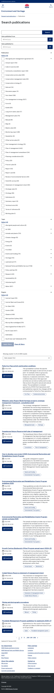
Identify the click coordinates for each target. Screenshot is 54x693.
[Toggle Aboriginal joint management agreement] (51, 58)
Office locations (32, 663)
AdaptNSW (4, 653)
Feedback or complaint (34, 668)
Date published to (7, 44)
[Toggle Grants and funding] (51, 253)
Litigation (30, 650)
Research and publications (8, 16)
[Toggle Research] (51, 274)
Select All (4, 56)
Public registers (32, 658)
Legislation (31, 648)
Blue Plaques (5, 658)
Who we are (4, 663)
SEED (3, 655)
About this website (7, 661)
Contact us (31, 661)
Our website (4, 666)
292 (34, 637)
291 (31, 637)
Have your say (31, 666)
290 (28, 637)
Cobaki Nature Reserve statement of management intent (23, 573)
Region (3, 292)
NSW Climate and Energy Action (10, 648)
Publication (5, 53)
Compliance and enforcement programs (38, 653)
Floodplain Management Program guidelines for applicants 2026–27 (26, 621)
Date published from (8, 36)
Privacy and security (6, 668)
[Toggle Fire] (51, 249)
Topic (3, 219)
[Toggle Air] (51, 229)
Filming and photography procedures (15, 602)
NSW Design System (12, 689)
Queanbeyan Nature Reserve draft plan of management (22, 431)
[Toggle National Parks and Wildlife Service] (51, 266)
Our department (6, 646)
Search (47, 32)
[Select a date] (50, 40)
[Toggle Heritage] (51, 258)
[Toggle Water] (51, 286)
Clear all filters (20, 344)
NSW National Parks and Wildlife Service (12, 650)
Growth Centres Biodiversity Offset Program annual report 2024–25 (27, 548)
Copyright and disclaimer (8, 670)
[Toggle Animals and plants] (51, 233)
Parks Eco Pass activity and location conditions (19, 366)
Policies (30, 655)
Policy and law (32, 646)
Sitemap (3, 682)
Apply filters (7, 344)
